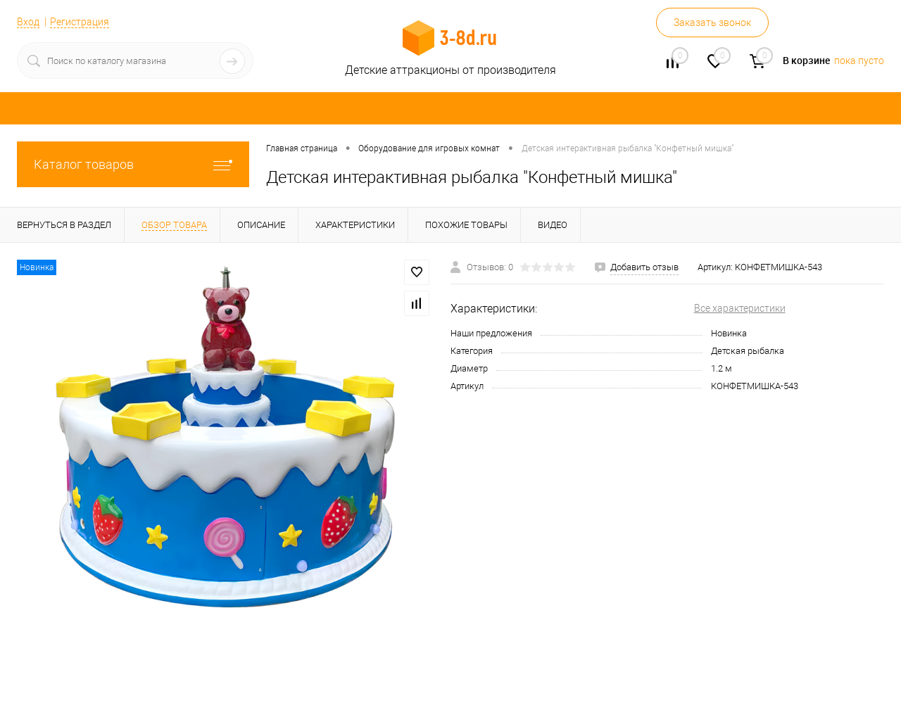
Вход (28, 21)
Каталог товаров (133, 164)
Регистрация (79, 21)
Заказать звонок (712, 22)
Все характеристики (740, 308)
